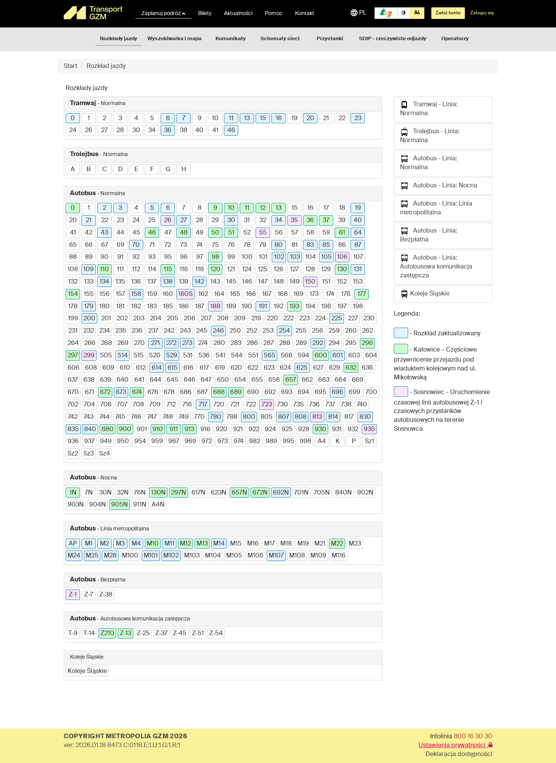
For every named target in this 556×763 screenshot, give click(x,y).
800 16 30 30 (473, 737)
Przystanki (330, 38)
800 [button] (249, 417)
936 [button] (73, 441)
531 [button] (188, 356)
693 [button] (286, 392)
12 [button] (263, 208)
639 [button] (105, 380)
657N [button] (239, 493)
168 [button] (283, 294)
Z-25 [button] (143, 633)
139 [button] (183, 282)
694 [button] (303, 392)
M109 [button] (318, 556)
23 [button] (357, 119)
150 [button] (310, 282)
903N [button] (76, 505)
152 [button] (342, 282)
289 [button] (301, 343)
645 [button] (172, 380)
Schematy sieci (280, 38)
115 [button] (168, 270)
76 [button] (231, 245)
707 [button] (122, 405)
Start (70, 66)
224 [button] (320, 319)
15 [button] (263, 119)
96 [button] (184, 257)
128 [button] (310, 270)
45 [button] (136, 233)
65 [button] (73, 245)
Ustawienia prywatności (455, 746)
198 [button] (358, 307)
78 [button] (247, 245)
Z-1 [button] (73, 595)
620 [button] (236, 368)
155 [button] (89, 294)
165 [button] (235, 294)
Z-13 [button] (125, 633)
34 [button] (152, 130)
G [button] (168, 170)
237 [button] (153, 331)
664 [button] (340, 380)
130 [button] (342, 270)
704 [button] (89, 405)
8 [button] (200, 208)
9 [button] (200, 119)
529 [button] (171, 356)
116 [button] (184, 270)
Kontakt (304, 13)
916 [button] (205, 430)
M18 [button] (286, 544)
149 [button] (295, 282)
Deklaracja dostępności (458, 754)
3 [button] (120, 119)
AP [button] (73, 544)
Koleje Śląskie (424, 294)
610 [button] (125, 368)
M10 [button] (153, 544)
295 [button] (350, 343)
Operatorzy (455, 38)
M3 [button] (120, 544)
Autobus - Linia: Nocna (438, 186)
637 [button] (73, 380)
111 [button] (120, 270)
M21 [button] (319, 544)
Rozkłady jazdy (118, 38)
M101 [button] (151, 556)
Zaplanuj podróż (163, 13)
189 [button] (231, 307)
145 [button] (231, 282)
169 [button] (298, 294)
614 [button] (157, 368)
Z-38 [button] (105, 595)
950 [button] (123, 441)
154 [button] (73, 294)
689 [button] (236, 392)
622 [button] (252, 368)
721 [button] (235, 405)
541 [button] (220, 356)
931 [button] (337, 430)
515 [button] (139, 356)
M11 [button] (169, 544)
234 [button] (104, 331)
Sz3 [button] (88, 454)
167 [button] (266, 294)
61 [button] (342, 233)
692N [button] (281, 493)
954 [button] (140, 441)
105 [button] (326, 257)
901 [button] (142, 430)
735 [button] (298, 405)
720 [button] (219, 405)
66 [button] (89, 245)
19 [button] (295, 119)
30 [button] (136, 130)
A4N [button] (158, 505)
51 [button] (231, 233)
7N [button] (89, 493)
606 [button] (74, 368)
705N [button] (322, 493)
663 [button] (323, 380)
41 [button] (215, 130)
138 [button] (168, 282)
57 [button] (294, 233)
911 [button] (174, 430)
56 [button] (279, 233)
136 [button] (136, 282)
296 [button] (367, 343)
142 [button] (199, 282)
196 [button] (326, 307)
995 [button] (288, 441)
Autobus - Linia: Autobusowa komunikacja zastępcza (436, 266)
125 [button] (263, 270)
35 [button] (294, 221)
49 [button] (199, 233)
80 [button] (279, 245)
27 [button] (104, 130)
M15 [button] (236, 544)
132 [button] (73, 282)
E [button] (136, 170)
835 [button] (73, 430)
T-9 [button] (73, 633)
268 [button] (106, 343)
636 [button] (367, 368)
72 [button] (167, 245)
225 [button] (336, 319)
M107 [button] (276, 556)
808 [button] (301, 417)
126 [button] (278, 270)
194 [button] (310, 307)
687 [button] (202, 392)
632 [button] (351, 368)
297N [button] (178, 493)
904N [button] (97, 505)
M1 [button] (89, 544)
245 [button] (201, 331)
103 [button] (295, 257)
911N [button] (139, 505)
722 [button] (251, 405)
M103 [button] (192, 556)
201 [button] (106, 319)
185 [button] (168, 307)
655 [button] (257, 380)
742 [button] (73, 417)
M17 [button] (269, 544)
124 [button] (247, 270)
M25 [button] (92, 556)
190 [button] (247, 307)
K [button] (338, 441)
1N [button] (73, 493)
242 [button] (169, 331)
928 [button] (303, 430)
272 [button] (171, 343)
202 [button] (122, 319)
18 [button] (342, 208)
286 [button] (252, 343)
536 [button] (204, 356)
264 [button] (73, 343)
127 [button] (294, 270)
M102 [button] (171, 556)
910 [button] (158, 430)
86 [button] (342, 245)
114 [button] (152, 270)
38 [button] (183, 130)
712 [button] (171, 405)
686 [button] (186, 392)
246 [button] (218, 331)
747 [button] (152, 417)
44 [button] (120, 233)
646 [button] (189, 380)
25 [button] (152, 221)
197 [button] (342, 307)
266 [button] (89, 343)
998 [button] (305, 441)
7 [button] (183, 119)
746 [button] (136, 417)
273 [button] (187, 343)
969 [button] (190, 441)
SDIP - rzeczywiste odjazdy (392, 38)
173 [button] (314, 294)
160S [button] (185, 294)
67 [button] (104, 245)
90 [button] (104, 257)
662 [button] (307, 380)
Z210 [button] (107, 633)
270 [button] (139, 343)
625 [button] (302, 368)
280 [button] (219, 343)
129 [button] (326, 270)
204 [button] (155, 319)
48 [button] (184, 233)
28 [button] (120, 130)
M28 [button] (110, 556)
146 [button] (247, 282)
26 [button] (88, 130)
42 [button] (88, 233)
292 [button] (317, 343)
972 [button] (207, 441)
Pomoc (274, 13)
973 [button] (222, 441)
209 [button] (240, 319)
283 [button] (236, 343)
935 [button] (369, 430)
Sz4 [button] (104, 454)
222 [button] (288, 319)
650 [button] (223, 380)
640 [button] (123, 380)
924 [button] (270, 430)
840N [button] (343, 493)
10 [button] (215, 119)
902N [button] (365, 493)
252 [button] (251, 331)
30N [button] (105, 493)
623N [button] (218, 493)
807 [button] (283, 417)
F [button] (152, 170)
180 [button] (104, 307)
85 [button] (326, 245)
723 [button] (267, 405)
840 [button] (90, 430)
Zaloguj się (482, 13)
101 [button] (263, 257)
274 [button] (203, 343)
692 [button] (270, 392)
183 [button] (152, 307)
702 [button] (73, 405)
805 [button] (267, 417)
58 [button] (310, 233)
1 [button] (89, 119)
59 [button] (326, 233)
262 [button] (367, 331)
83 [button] (310, 245)
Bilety (205, 13)
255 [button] (301, 331)
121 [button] (231, 270)
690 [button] (253, 392)
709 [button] (155, 405)
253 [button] (268, 331)
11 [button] (231, 119)
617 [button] (204, 368)
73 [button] (183, 245)
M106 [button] (255, 556)
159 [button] (152, 294)
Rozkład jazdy (105, 66)
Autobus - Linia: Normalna (428, 163)
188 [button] (215, 307)
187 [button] (199, 307)
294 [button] (334, 343)
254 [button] (284, 331)
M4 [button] (136, 544)
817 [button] (349, 417)
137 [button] (151, 282)
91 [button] (120, 257)
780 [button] (215, 417)
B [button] (88, 170)
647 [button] (206, 380)
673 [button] (121, 392)
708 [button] (138, 405)
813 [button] (317, 417)
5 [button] (152, 119)
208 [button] (223, 319)
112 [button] (136, 270)
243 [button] (185, 331)
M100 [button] (130, 556)
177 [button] (362, 294)
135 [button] (120, 282)
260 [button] (351, 331)
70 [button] (136, 245)
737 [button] (330, 405)
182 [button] (136, 307)
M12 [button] (185, 544)
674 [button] (137, 392)
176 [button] (346, 294)
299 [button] (89, 356)
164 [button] (219, 294)
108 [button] (73, 270)
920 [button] (221, 430)
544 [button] (236, 356)
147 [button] (263, 282)
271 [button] (155, 343)
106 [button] (342, 257)
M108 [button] (297, 556)
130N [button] (158, 493)
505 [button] (106, 356)
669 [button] (357, 380)
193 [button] (294, 307)
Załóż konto (448, 13)
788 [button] (232, 417)
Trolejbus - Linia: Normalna (429, 135)
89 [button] (89, 257)
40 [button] (199, 130)
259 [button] (334, 331)
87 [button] (357, 245)
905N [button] (119, 505)
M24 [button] (74, 556)
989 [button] (271, 441)
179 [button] (88, 307)
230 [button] (369, 319)
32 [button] (262, 221)
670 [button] (73, 392)
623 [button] (269, 368)
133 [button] (88, 282)
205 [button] (172, 319)
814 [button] (333, 417)
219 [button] (256, 319)
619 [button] (220, 368)
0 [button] (73, 119)
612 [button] (141, 368)
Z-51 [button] (198, 633)
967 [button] (173, 441)
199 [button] (73, 319)
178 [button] (73, 307)
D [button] (120, 170)
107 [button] (358, 257)
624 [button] (285, 368)
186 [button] (184, 307)
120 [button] (215, 270)
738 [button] (346, 405)
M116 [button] (339, 556)
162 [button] (203, 294)
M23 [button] (355, 544)
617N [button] (198, 493)
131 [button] (358, 270)
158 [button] (136, 294)
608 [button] (91, 368)
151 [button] (326, 282)
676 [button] (152, 392)
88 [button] (73, 257)
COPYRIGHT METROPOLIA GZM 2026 (125, 737)
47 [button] (167, 233)
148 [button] (279, 282)
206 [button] (189, 319)
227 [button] (353, 319)
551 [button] (253, 356)
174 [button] (330, 294)
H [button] (183, 170)
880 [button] (108, 430)
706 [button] (106, 405)
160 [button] (168, 294)
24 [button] (72, 130)
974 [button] (239, 441)
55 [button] (263, 233)
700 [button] (371, 392)
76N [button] (140, 493)
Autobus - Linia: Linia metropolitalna (436, 208)
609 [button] (108, 368)
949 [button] (106, 441)
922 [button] (254, 430)
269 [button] (123, 343)
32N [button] (123, 493)
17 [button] (326, 208)
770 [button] (199, 417)
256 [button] (317, 331)
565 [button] (269, 356)
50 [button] (215, 233)
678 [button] (169, 392)
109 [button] (88, 270)
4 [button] (136, 119)
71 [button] (152, 245)
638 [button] (89, 380)
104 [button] (310, 257)
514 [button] (123, 356)
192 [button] (278, 307)
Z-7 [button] (88, 595)
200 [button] (89, 319)
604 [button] (371, 356)
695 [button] (320, 392)
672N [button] (260, 493)
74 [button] (200, 245)
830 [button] (365, 417)
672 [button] (105, 392)
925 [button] (287, 430)
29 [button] (215, 221)
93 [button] (152, 257)
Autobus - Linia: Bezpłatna (428, 235)
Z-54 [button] (216, 633)
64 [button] (358, 233)
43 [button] (104, 233)
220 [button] (272, 319)
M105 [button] (234, 556)
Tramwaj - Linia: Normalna (429, 108)
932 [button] (353, 430)
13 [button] (247, 119)
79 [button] (262, 245)
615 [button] (173, 368)
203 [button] (138, 319)
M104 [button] (213, 556)
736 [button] (314, 405)
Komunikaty (230, 38)
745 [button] (120, 417)
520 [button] (155, 356)
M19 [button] (303, 544)
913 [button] (189, 430)
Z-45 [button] (179, 633)
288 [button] (284, 343)
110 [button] (104, 270)
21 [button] (326, 119)
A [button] (73, 170)
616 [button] (188, 368)
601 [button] (337, 356)
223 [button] (304, 319)
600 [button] (321, 356)
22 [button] (342, 119)
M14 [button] (219, 544)
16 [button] (279, 119)
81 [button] (295, 245)
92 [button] (136, 257)
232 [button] (88, 331)
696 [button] (337, 392)
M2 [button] (104, 544)
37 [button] (326, 221)
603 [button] (354, 356)
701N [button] (301, 493)
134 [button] (104, 282)
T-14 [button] (89, 633)
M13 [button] (202, 544)
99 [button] (231, 257)
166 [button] (251, 294)
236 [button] (137, 331)
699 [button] (354, 392)
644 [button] (155, 380)
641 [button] (139, 380)
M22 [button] (337, 544)
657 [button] (290, 380)
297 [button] (73, 356)
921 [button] (238, 430)
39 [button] (342, 221)
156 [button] (105, 294)
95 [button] (168, 257)
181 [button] (120, 307)
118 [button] (199, 270)
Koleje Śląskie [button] (87, 671)
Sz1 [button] (369, 441)
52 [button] (247, 233)
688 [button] (219, 392)
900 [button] (125, 430)
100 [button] (247, 257)
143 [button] (215, 282)
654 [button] (240, 380)
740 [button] (362, 405)
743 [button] (88, 417)
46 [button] (231, 130)
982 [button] (254, 441)
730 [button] (282, 405)
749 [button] (184, 417)
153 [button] (358, 282)
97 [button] (199, 257)
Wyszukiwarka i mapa (174, 38)
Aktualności (238, 13)
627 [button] (318, 368)
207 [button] (206, 319)
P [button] (354, 441)
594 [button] (303, 356)
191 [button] (263, 307)
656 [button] (274, 380)
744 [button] (105, 417)
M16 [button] (253, 544)
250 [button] (235, 331)
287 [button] (268, 343)
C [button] (104, 170)
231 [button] (73, 331)
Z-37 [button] (161, 633)
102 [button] (279, 257)
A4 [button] (322, 441)
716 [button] (187, 405)
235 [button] (120, 331)
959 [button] (157, 441)
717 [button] (203, 405)
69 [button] (120, 245)
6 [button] (168, 119)
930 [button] (320, 430)
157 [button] (120, 294)
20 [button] (310, 119)
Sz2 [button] (73, 454)
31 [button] (247, 221)
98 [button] (215, 257)
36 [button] (167, 130)
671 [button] (89, 392)
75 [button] (215, 245)
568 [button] (286, 356)
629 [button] (334, 368)
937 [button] (89, 441)
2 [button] (104, 119)
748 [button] (168, 417)
